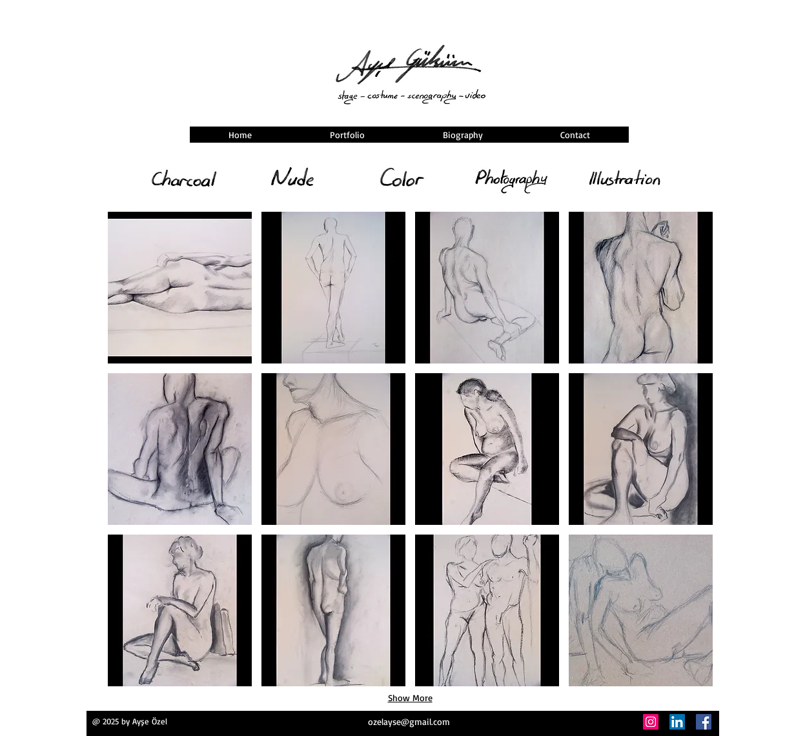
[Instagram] (650, 722)
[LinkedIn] (677, 722)
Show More (410, 697)
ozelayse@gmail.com (409, 721)
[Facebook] (703, 722)
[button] (180, 287)
